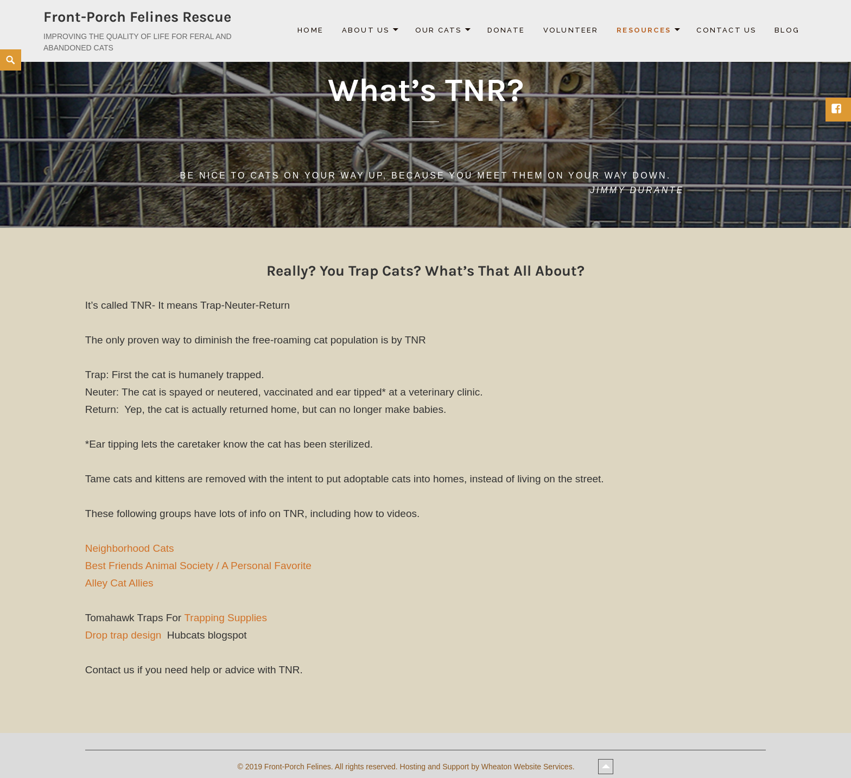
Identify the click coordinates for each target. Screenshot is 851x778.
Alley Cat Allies (119, 583)
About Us (366, 30)
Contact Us (726, 30)
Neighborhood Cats (129, 548)
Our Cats (438, 30)
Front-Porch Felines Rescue (137, 16)
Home (310, 30)
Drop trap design (123, 635)
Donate (506, 30)
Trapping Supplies (227, 617)
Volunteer (571, 30)
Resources (644, 30)
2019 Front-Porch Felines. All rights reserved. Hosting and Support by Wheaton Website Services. (411, 766)
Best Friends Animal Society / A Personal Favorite (198, 565)
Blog (786, 30)
